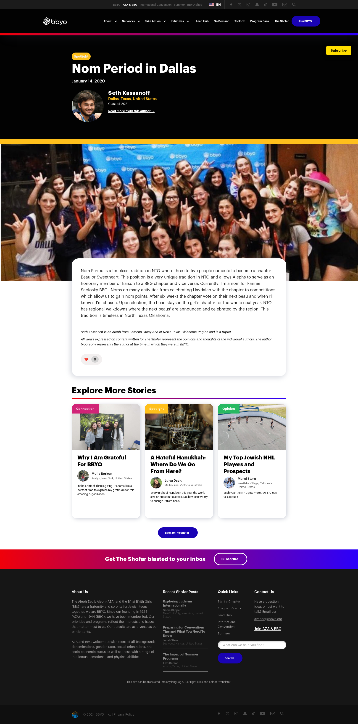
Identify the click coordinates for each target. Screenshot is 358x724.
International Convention (227, 624)
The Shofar (282, 21)
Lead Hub (202, 21)
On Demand (221, 21)
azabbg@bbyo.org (268, 619)
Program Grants (229, 608)
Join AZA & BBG (267, 629)
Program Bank (259, 21)
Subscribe (229, 559)
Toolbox (239, 21)
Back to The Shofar (177, 532)
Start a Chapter (229, 601)
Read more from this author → (131, 111)
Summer (224, 633)
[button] (215, 4)
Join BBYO (305, 21)
